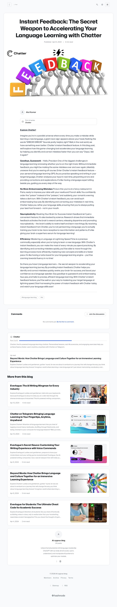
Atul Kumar (31, 112)
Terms (70, 578)
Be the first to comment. (65, 322)
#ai (42, 297)
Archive (56, 578)
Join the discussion (95, 314)
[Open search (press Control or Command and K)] (97, 5)
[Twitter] (57, 561)
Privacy (63, 578)
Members (47, 578)
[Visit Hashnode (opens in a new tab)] (58, 595)
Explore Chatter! (28, 130)
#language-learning (29, 297)
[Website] (60, 561)
